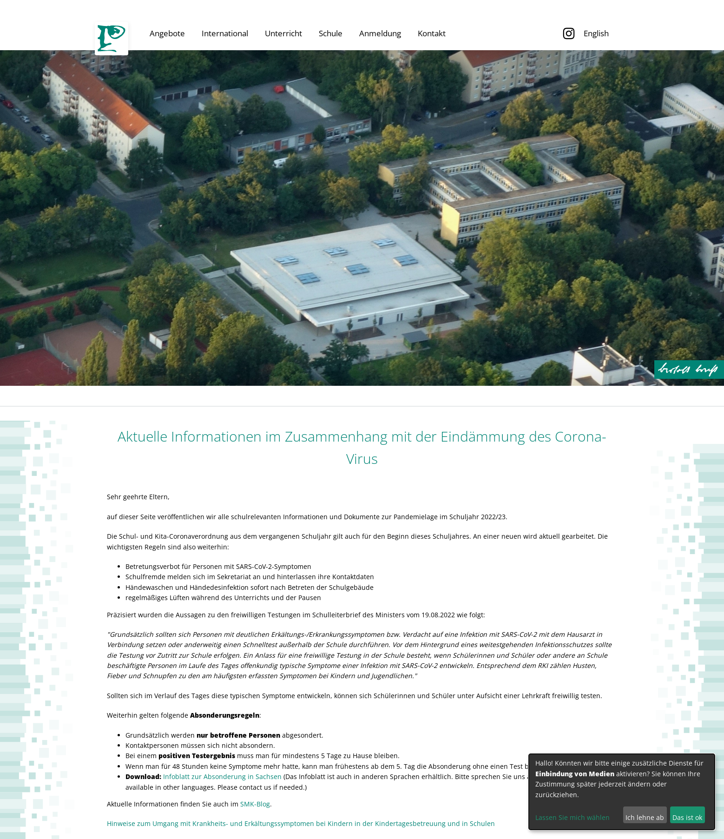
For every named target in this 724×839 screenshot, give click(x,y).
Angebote (167, 33)
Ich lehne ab (644, 817)
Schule (330, 33)
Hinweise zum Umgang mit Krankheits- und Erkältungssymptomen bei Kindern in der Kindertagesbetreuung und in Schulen (301, 823)
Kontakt (432, 33)
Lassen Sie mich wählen (572, 817)
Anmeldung (380, 33)
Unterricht (283, 33)
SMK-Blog (255, 803)
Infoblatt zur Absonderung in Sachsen (222, 776)
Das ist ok (687, 817)
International (225, 33)
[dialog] (622, 792)
